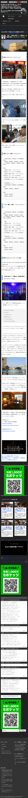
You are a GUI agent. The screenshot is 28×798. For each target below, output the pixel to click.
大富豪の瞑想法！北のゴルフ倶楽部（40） (10, 608)
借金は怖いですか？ (7, 21)
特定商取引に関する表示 (6, 753)
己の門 (20, 16)
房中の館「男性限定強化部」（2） (8, 671)
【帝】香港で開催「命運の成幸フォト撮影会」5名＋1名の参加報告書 (20, 528)
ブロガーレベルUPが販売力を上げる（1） (10, 621)
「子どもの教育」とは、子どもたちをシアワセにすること (6, 786)
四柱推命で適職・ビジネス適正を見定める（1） (11, 689)
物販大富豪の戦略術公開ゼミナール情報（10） (11, 614)
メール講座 (3, 746)
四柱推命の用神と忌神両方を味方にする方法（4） (11, 688)
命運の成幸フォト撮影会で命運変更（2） (10, 650)
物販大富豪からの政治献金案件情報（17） (10, 618)
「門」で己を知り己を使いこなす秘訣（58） (10, 641)
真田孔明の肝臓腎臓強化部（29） (8, 674)
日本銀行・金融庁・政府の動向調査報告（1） (10, 619)
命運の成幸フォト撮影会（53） (8, 658)
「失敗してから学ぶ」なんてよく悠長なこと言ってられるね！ (6, 775)
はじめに (3, 744)
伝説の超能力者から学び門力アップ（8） (10, 638)
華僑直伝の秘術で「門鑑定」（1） (8, 635)
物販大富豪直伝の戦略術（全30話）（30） (10, 605)
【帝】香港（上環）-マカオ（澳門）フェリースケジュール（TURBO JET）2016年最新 (7, 510)
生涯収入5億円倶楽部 (19, 756)
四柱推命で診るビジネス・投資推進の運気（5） (11, 680)
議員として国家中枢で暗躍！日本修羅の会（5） (11, 644)
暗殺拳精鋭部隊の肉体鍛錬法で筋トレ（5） (10, 669)
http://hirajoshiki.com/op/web (8, 431)
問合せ (4, 23)
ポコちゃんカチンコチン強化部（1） (9, 672)
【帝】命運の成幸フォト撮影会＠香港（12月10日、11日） (14, 562)
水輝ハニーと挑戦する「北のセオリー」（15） (11, 610)
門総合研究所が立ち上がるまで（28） (9, 639)
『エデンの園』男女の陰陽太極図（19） (9, 652)
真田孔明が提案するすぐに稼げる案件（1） (10, 636)
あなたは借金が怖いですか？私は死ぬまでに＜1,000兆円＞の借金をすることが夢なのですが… (13, 458)
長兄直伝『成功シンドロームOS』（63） (10, 613)
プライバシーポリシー (5, 750)
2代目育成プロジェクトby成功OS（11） (9, 603)
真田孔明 (17, 21)
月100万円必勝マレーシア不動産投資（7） (10, 602)
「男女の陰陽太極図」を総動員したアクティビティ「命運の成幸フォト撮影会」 (20, 510)
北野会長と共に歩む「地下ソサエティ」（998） (11, 616)
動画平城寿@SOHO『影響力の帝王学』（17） (11, 657)
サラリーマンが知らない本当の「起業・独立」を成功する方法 (6, 781)
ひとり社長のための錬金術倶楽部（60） (9, 655)
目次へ (24, 622)
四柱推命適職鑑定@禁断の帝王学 (10, 796)
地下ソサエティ (11, 16)
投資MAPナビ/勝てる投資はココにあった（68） (11, 627)
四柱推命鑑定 (11, 18)
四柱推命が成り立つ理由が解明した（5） (10, 685)
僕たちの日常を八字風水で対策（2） (9, 686)
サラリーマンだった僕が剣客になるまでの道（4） (11, 611)
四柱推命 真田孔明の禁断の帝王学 (10, 696)
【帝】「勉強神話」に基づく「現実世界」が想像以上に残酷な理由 (13, 558)
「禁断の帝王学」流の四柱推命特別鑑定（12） (11, 683)
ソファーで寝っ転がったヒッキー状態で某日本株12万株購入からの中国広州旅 (7, 528)
